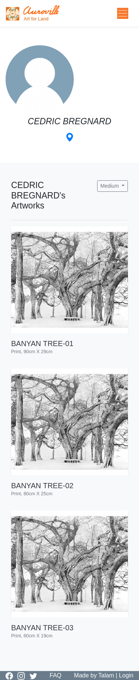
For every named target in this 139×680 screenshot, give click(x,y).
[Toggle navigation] (122, 13)
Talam (106, 675)
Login (126, 675)
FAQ (56, 675)
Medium (110, 186)
